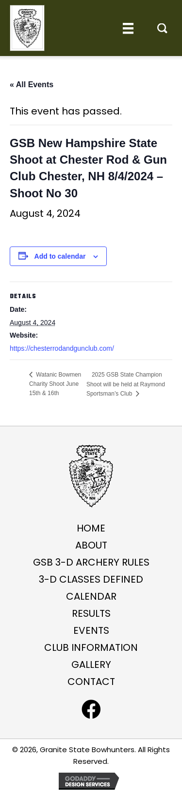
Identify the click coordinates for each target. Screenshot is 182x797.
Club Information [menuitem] (91, 647)
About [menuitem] (91, 545)
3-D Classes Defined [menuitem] (91, 579)
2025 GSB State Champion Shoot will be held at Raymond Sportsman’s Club (125, 384)
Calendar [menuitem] (91, 596)
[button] (162, 28)
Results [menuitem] (91, 613)
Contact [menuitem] (91, 681)
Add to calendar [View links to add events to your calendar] (60, 256)
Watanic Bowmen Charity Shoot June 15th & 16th (55, 384)
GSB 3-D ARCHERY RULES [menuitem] (91, 562)
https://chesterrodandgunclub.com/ (62, 348)
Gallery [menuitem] (91, 664)
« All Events (31, 84)
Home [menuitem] (91, 528)
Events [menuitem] (91, 630)
